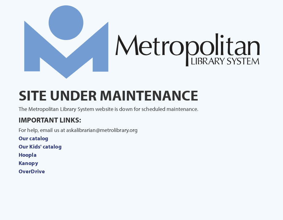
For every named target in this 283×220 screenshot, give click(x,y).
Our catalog (33, 138)
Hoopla (28, 154)
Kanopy (28, 163)
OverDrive (32, 171)
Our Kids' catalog (40, 146)
